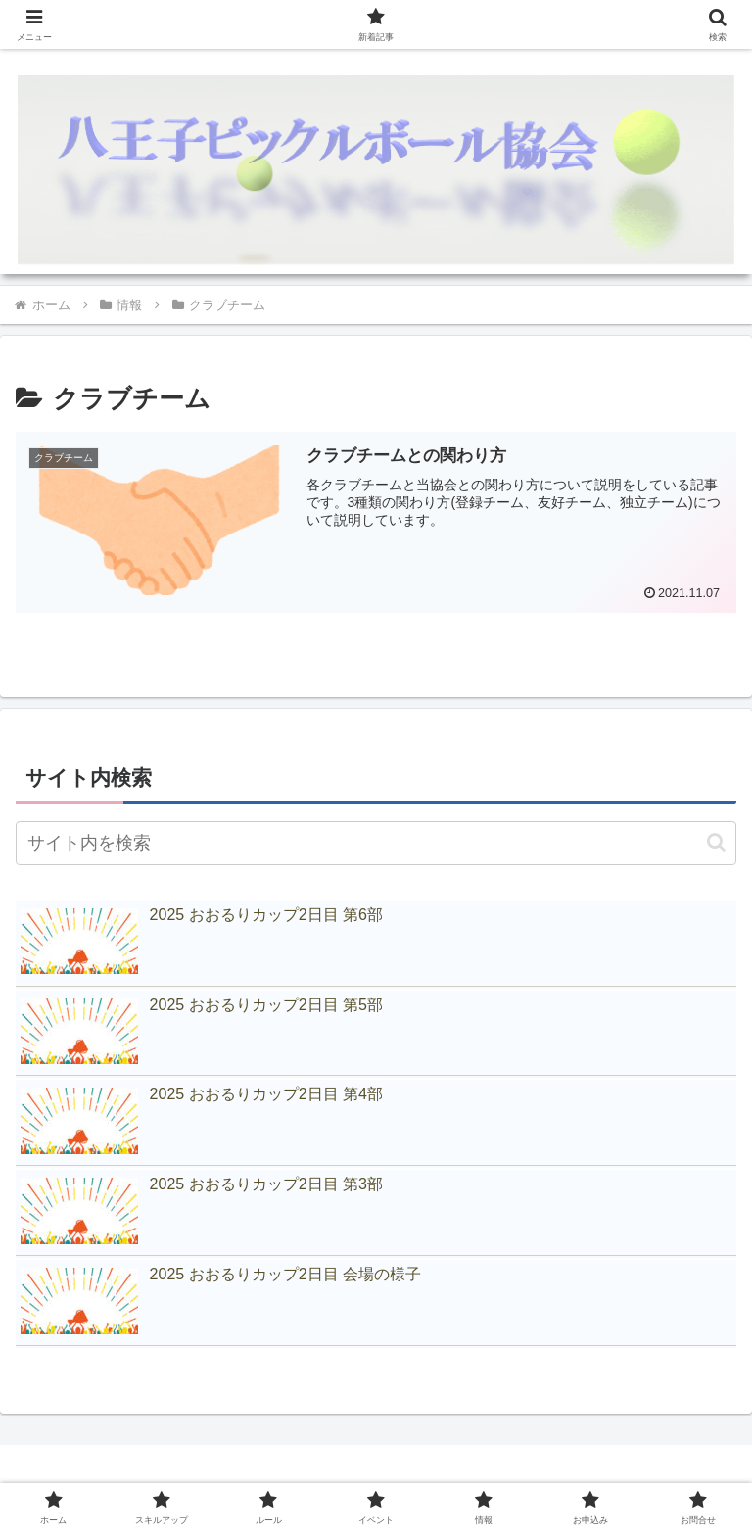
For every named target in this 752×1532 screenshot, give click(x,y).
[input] (376, 843)
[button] (716, 842)
